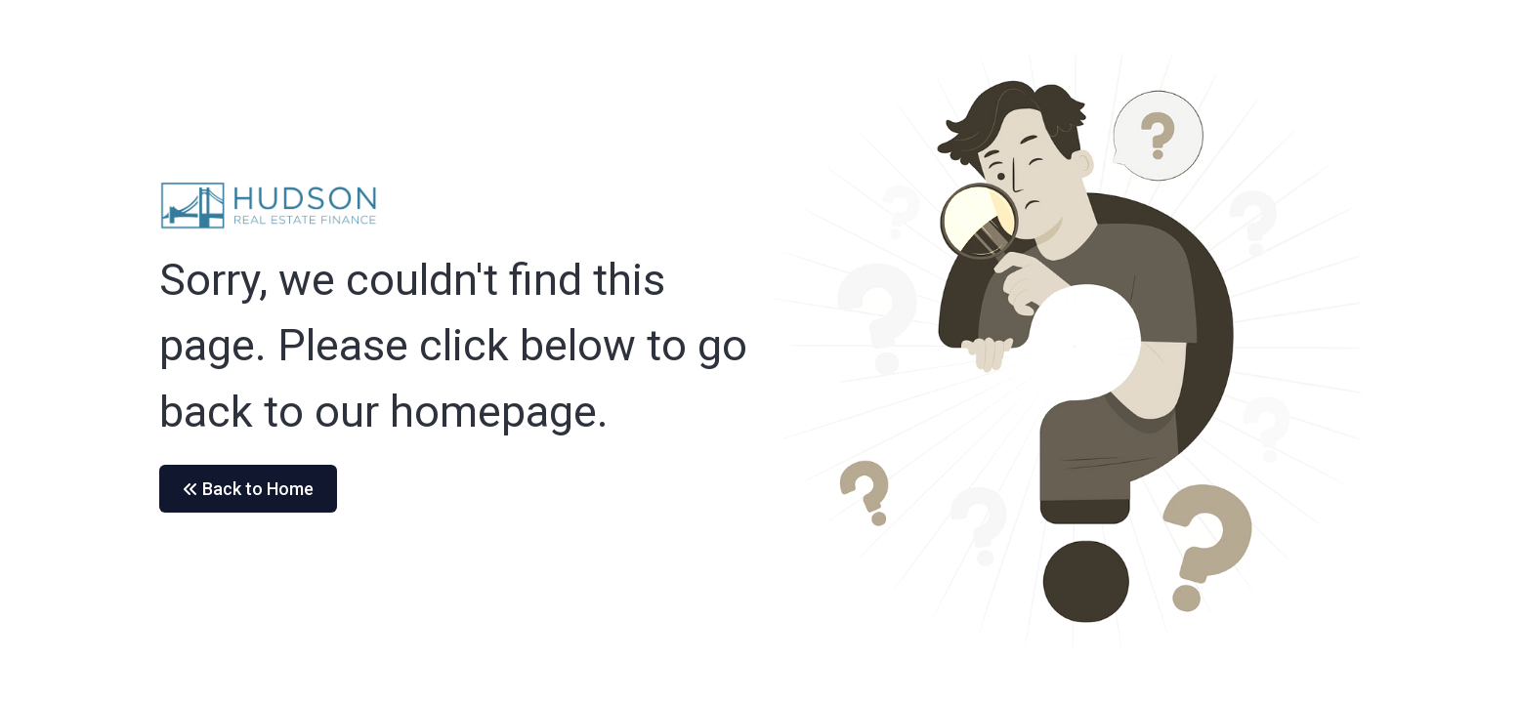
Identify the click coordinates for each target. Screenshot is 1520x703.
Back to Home (248, 488)
